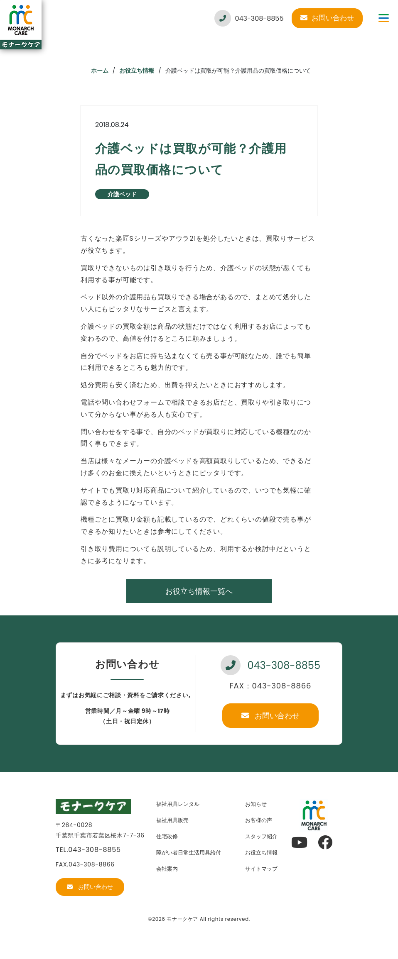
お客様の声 (258, 820)
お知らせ (256, 804)
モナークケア (182, 918)
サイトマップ (261, 869)
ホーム (99, 70)
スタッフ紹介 (261, 836)
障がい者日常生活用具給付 (188, 853)
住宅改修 (167, 836)
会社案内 (167, 869)
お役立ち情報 (136, 70)
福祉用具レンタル (177, 804)
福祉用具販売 (172, 820)
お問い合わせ (327, 18)
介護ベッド (122, 194)
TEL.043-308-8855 (88, 849)
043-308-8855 (248, 18)
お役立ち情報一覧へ (199, 591)
